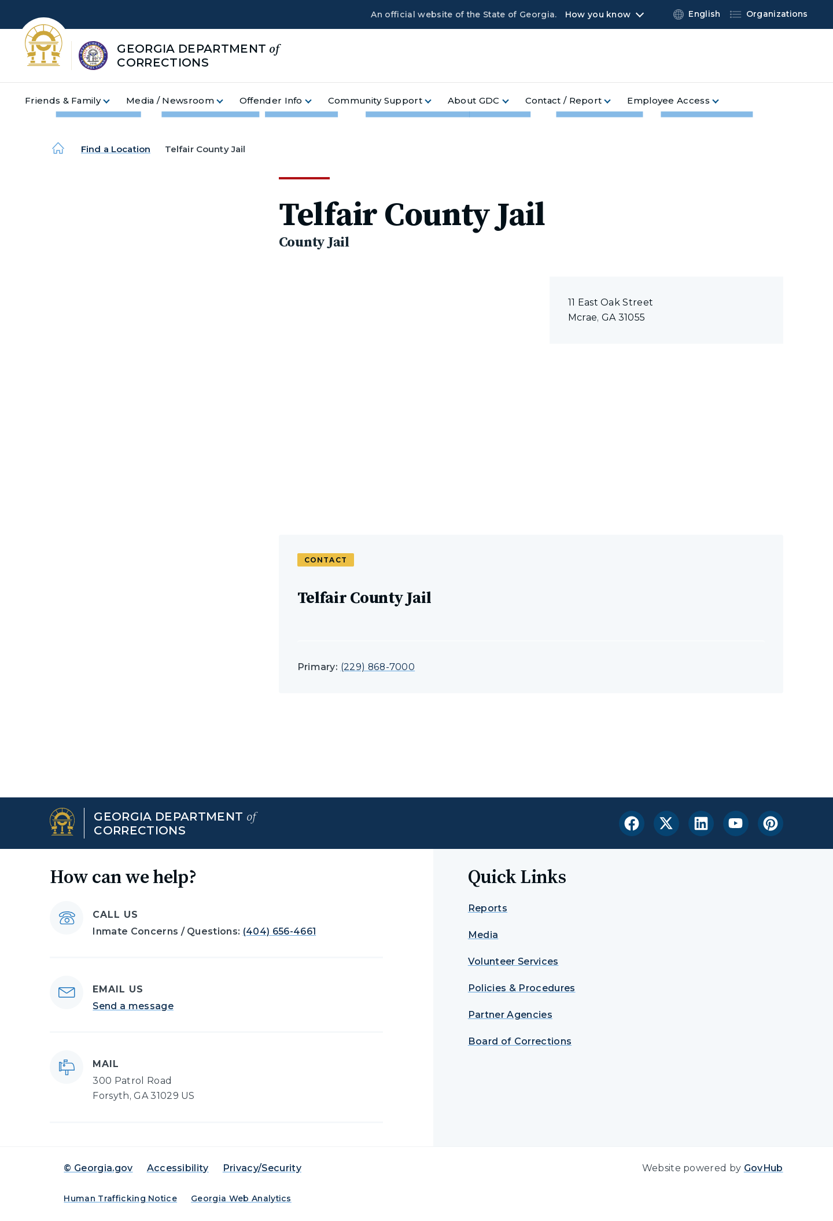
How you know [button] (598, 14)
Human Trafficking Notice (120, 1198)
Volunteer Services (513, 961)
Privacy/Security (262, 1168)
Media (483, 934)
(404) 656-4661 (279, 931)
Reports (487, 908)
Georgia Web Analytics (241, 1198)
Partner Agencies (510, 1014)
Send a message (133, 1006)
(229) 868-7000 (378, 666)
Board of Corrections (520, 1041)
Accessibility (178, 1168)
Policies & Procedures (522, 988)
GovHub (763, 1168)
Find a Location (115, 149)
